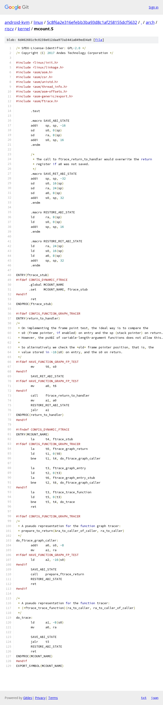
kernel (24, 28)
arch (150, 22)
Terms (53, 698)
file (98, 40)
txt (143, 698)
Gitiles (27, 698)
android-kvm (17, 22)
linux (38, 22)
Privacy (40, 698)
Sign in (153, 7)
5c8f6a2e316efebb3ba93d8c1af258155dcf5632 (92, 22)
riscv (9, 28)
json (154, 698)
